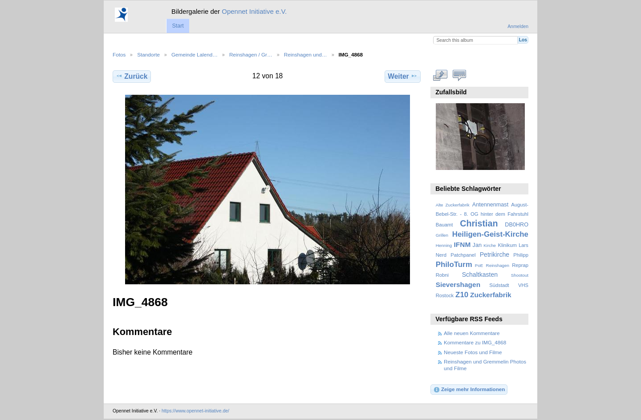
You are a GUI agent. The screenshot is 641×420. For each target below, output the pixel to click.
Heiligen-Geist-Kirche (490, 234)
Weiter (403, 76)
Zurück (131, 76)
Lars (523, 245)
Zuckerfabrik (490, 295)
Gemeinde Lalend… (194, 54)
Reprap (520, 265)
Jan (477, 245)
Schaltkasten (480, 274)
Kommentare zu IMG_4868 (475, 342)
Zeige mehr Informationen (469, 389)
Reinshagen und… (305, 54)
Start (177, 26)
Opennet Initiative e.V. (254, 11)
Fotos (119, 54)
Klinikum (507, 245)
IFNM (462, 244)
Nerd (441, 255)
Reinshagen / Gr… (250, 54)
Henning (444, 245)
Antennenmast (490, 205)
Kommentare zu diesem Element (459, 75)
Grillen (442, 235)
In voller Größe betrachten (440, 75)
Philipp (520, 255)
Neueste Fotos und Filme (473, 352)
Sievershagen (458, 284)
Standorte (148, 54)
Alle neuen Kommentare (471, 333)
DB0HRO (516, 225)
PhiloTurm (454, 264)
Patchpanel (462, 255)
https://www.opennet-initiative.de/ (195, 410)
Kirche (489, 245)
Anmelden (517, 26)
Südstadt (499, 285)
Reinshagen (497, 265)
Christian (479, 223)
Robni (442, 275)
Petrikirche (494, 254)
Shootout (519, 275)
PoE (479, 265)
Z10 (461, 295)
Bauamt (444, 224)
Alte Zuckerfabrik (453, 204)
